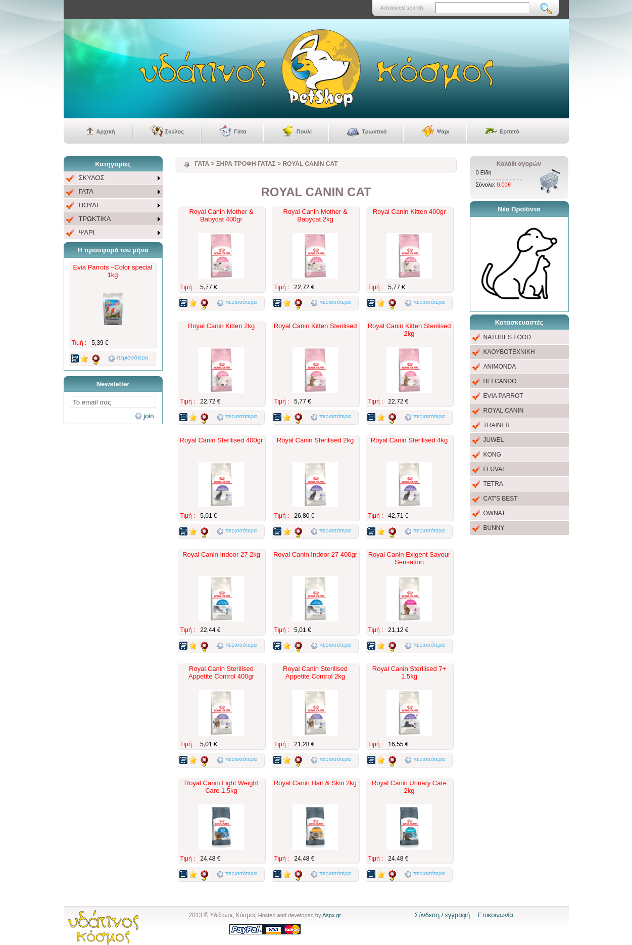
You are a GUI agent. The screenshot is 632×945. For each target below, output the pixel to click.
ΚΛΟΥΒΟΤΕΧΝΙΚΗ (509, 351)
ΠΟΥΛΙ (89, 205)
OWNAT (494, 513)
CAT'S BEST (500, 498)
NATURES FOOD (507, 337)
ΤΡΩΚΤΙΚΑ (95, 218)
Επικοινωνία (495, 915)
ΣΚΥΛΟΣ (92, 178)
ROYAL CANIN (503, 410)
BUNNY (494, 527)
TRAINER (496, 425)
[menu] (113, 205)
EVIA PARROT (503, 395)
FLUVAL (494, 469)
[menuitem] (113, 178)
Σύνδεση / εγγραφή (442, 915)
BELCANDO (500, 381)
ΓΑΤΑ (86, 191)
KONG (492, 454)
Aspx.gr (331, 915)
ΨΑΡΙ (87, 232)
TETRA (493, 483)
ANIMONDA (499, 366)
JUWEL (493, 439)
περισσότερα (133, 357)
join (148, 416)
